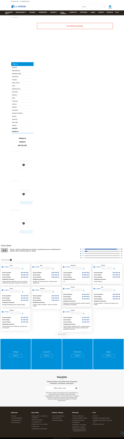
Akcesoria (14, 119)
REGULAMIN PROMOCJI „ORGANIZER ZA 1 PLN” (79, 430)
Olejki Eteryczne (16, 89)
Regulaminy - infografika (79, 424)
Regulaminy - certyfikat (79, 427)
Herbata (14, 125)
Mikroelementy (16, 70)
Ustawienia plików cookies (80, 418)
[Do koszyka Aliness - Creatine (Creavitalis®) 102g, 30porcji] (26, 202)
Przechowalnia (16, 422)
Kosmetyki (15, 92)
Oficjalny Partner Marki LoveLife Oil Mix (102, 421)
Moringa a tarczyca (37, 420)
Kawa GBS (15, 122)
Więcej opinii (62, 334)
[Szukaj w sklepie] (91, 6)
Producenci (15, 110)
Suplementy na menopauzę (39, 428)
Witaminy (14, 67)
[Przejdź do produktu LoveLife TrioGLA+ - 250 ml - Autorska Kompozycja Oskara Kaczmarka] (26, 219)
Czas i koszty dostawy (59, 416)
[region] (22, 40)
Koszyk (14, 416)
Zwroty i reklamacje (78, 416)
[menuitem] (9, 12)
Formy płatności (57, 418)
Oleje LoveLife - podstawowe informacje (40, 416)
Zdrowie (14, 116)
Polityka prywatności (78, 420)
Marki (13, 98)
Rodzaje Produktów (17, 113)
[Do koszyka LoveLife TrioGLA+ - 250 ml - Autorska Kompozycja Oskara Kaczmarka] (26, 231)
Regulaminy (76, 422)
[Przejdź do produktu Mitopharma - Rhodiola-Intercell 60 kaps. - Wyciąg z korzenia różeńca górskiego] (26, 161)
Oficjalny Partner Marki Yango (101, 418)
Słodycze (14, 95)
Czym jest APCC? (37, 422)
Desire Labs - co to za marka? (40, 424)
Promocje (15, 131)
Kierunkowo (15, 76)
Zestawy (14, 104)
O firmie (95, 416)
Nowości (15, 128)
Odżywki (14, 107)
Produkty (14, 79)
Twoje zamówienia (17, 418)
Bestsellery (22, 145)
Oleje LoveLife (15, 82)
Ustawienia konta (16, 420)
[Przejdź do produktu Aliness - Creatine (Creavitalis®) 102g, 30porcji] (26, 190)
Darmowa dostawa (58, 420)
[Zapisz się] (76, 388)
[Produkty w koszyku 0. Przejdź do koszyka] (110, 7)
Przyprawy (15, 101)
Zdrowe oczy (35, 426)
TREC (13, 86)
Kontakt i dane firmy (98, 424)
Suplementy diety (16, 73)
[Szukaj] (104, 6)
